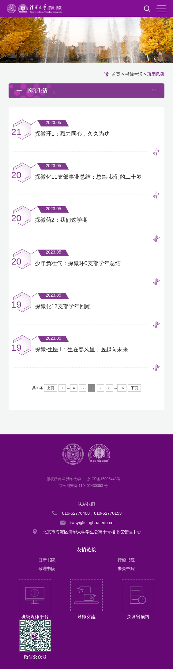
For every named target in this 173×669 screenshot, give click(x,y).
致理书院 (46, 568)
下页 (134, 388)
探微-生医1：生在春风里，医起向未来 (81, 349)
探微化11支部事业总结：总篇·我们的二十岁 (88, 177)
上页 (50, 388)
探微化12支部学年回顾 (63, 306)
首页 (116, 74)
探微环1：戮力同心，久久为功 (72, 134)
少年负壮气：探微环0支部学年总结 (78, 263)
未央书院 (126, 568)
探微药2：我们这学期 (61, 220)
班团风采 (155, 74)
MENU (161, 8)
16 (122, 388)
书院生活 (133, 74)
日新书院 (46, 560)
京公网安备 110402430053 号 (83, 486)
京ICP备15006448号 (103, 479)
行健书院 (126, 560)
